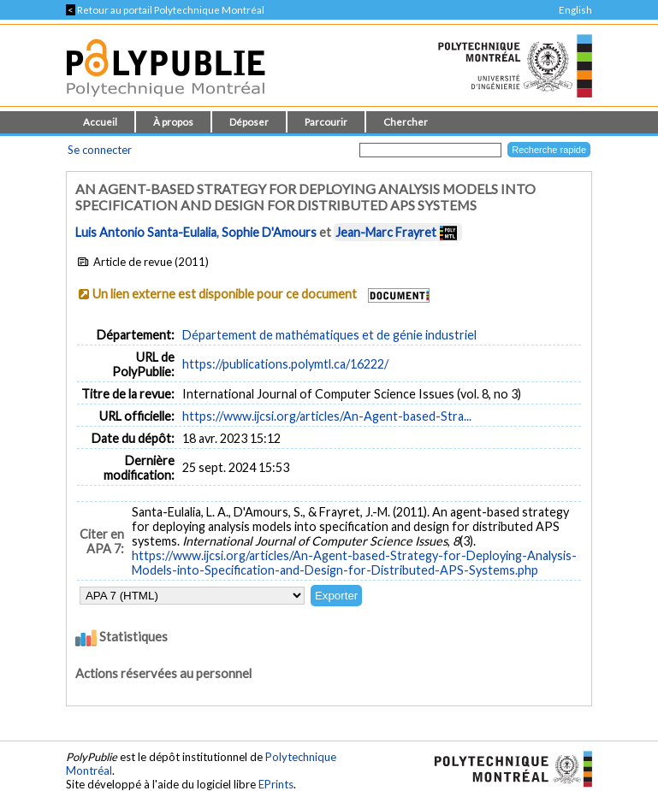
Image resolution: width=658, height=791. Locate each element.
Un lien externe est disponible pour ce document (224, 293)
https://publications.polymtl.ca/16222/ (285, 364)
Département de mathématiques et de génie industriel (329, 335)
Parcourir (326, 121)
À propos (173, 121)
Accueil (100, 121)
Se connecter (100, 149)
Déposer (249, 121)
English (575, 9)
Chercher (405, 121)
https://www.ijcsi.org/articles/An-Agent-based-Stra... (326, 416)
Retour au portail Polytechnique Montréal (165, 9)
